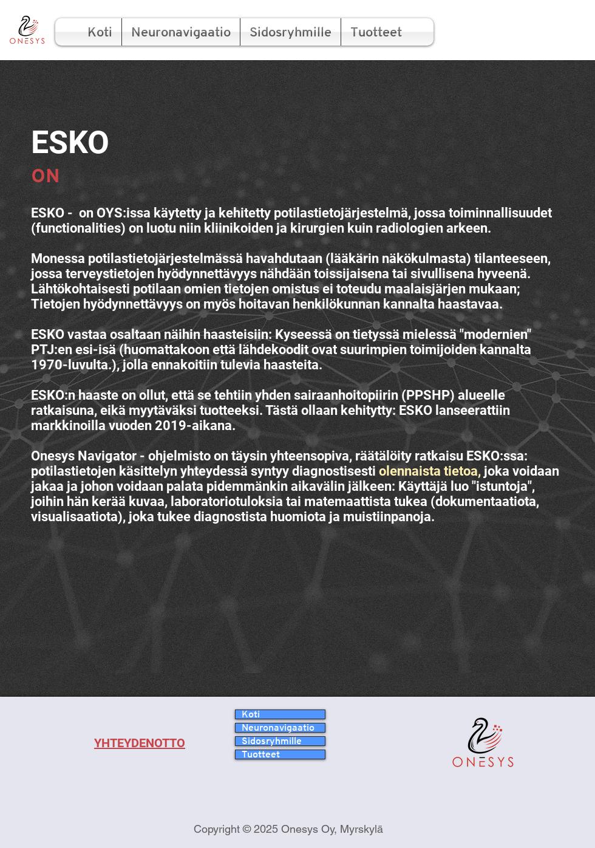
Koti (251, 714)
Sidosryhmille (272, 741)
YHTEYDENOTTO (139, 743)
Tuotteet (261, 754)
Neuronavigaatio (278, 727)
